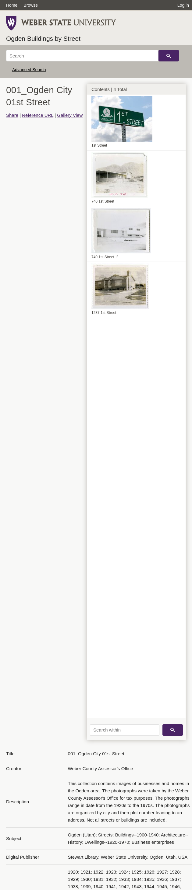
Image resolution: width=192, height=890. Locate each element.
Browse (30, 5)
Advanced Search (29, 69)
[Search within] (124, 730)
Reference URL (37, 115)
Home (11, 5)
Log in (183, 5)
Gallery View (70, 115)
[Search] (82, 55)
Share (12, 115)
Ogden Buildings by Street (43, 38)
